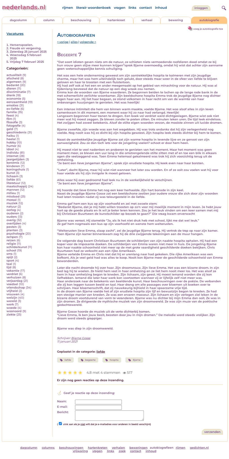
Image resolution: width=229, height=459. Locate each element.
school (11, 250)
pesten (12, 226)
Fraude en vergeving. (25, 48)
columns (48, 447)
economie (14, 98)
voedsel (12, 284)
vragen (119, 8)
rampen (12, 237)
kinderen (13, 166)
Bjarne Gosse (80, 338)
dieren (11, 88)
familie (12, 112)
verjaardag (14, 280)
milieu (11, 193)
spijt (10, 257)
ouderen (13, 213)
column (49, 20)
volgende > (88, 42)
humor (11, 146)
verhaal (146, 20)
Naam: (62, 401)
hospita (111, 360)
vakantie (13, 270)
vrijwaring (80, 451)
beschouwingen (71, 447)
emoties (12, 105)
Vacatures (15, 34)
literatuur (13, 183)
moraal (12, 200)
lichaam (12, 176)
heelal (11, 139)
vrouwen (13, 294)
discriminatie (16, 92)
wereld (12, 301)
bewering (176, 20)
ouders (12, 216)
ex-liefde (13, 108)
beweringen (138, 447)
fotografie (14, 125)
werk (10, 304)
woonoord (14, 311)
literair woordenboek (93, 8)
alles (74, 42)
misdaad (13, 196)
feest (10, 115)
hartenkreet (116, 20)
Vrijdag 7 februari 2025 (27, 61)
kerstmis (13, 162)
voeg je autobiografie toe (208, 28)
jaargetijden (16, 159)
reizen (11, 240)
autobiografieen (161, 447)
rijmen (67, 8)
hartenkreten (97, 447)
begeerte (88, 360)
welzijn (12, 297)
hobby (11, 142)
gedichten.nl (199, 447)
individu (13, 152)
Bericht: (63, 412)
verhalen (118, 447)
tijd (9, 267)
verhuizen (14, 277)
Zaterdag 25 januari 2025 (28, 51)
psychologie (15, 233)
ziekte (11, 314)
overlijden (14, 223)
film (9, 119)
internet (12, 156)
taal (9, 264)
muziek (12, 203)
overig (11, 220)
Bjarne (134, 360)
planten (12, 230)
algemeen (14, 81)
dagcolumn (18, 20)
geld (10, 129)
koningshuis (16, 169)
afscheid (13, 78)
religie (11, 243)
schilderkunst (17, 247)
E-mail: (62, 406)
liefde (11, 179)
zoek (122, 451)
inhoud (161, 8)
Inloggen (201, 8)
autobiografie (209, 20)
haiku (11, 135)
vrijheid (12, 291)
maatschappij (17, 186)
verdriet (12, 274)
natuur (12, 206)
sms (10, 253)
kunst (11, 173)
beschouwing (81, 20)
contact (145, 8)
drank (11, 95)
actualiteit (14, 75)
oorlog (11, 210)
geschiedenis (17, 132)
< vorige (63, 42)
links (132, 8)
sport (10, 260)
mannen (13, 189)
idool (10, 149)
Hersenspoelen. (21, 45)
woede (12, 307)
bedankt (13, 85)
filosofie (12, 122)
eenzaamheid (17, 102)
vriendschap (16, 287)
